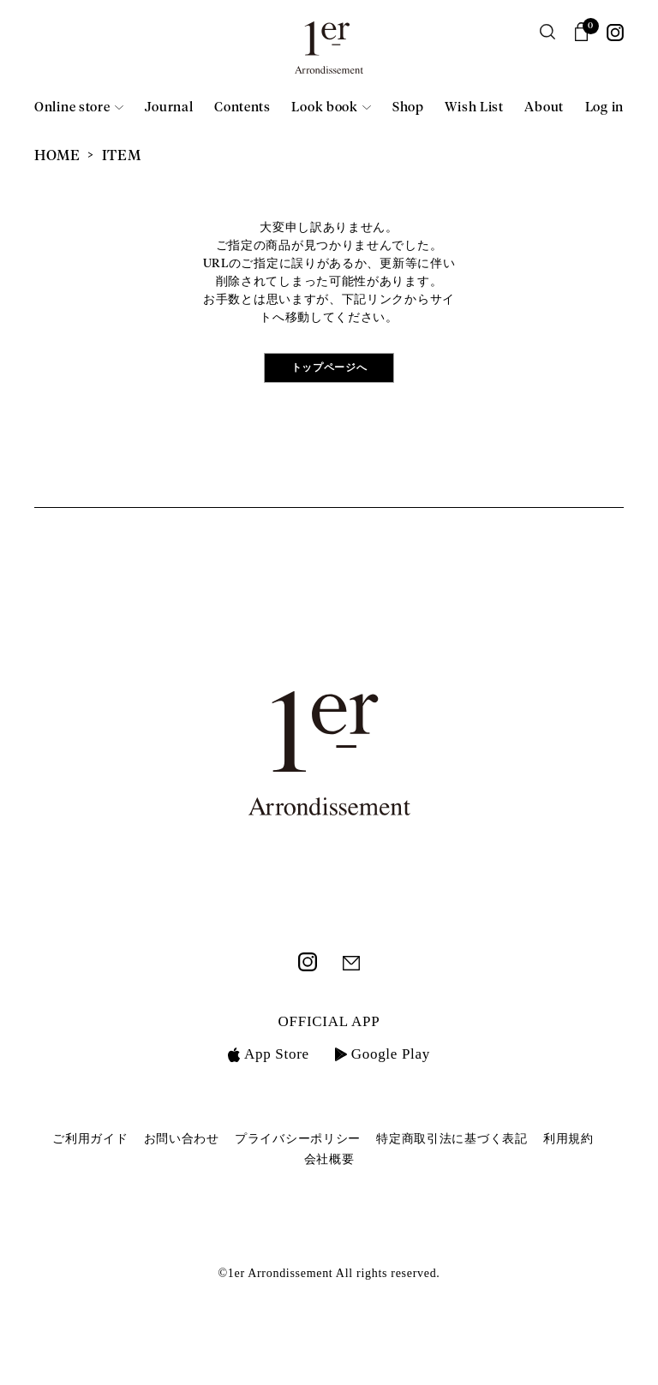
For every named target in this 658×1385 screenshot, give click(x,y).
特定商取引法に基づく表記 (451, 1138)
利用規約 (568, 1138)
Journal (169, 107)
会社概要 (329, 1159)
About (544, 107)
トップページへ (329, 368)
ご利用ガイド (90, 1138)
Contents (242, 107)
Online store (72, 107)
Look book (324, 107)
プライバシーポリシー (298, 1138)
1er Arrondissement (329, 53)
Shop (408, 107)
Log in (604, 107)
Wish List (474, 107)
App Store (268, 1054)
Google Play (382, 1054)
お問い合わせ (181, 1138)
